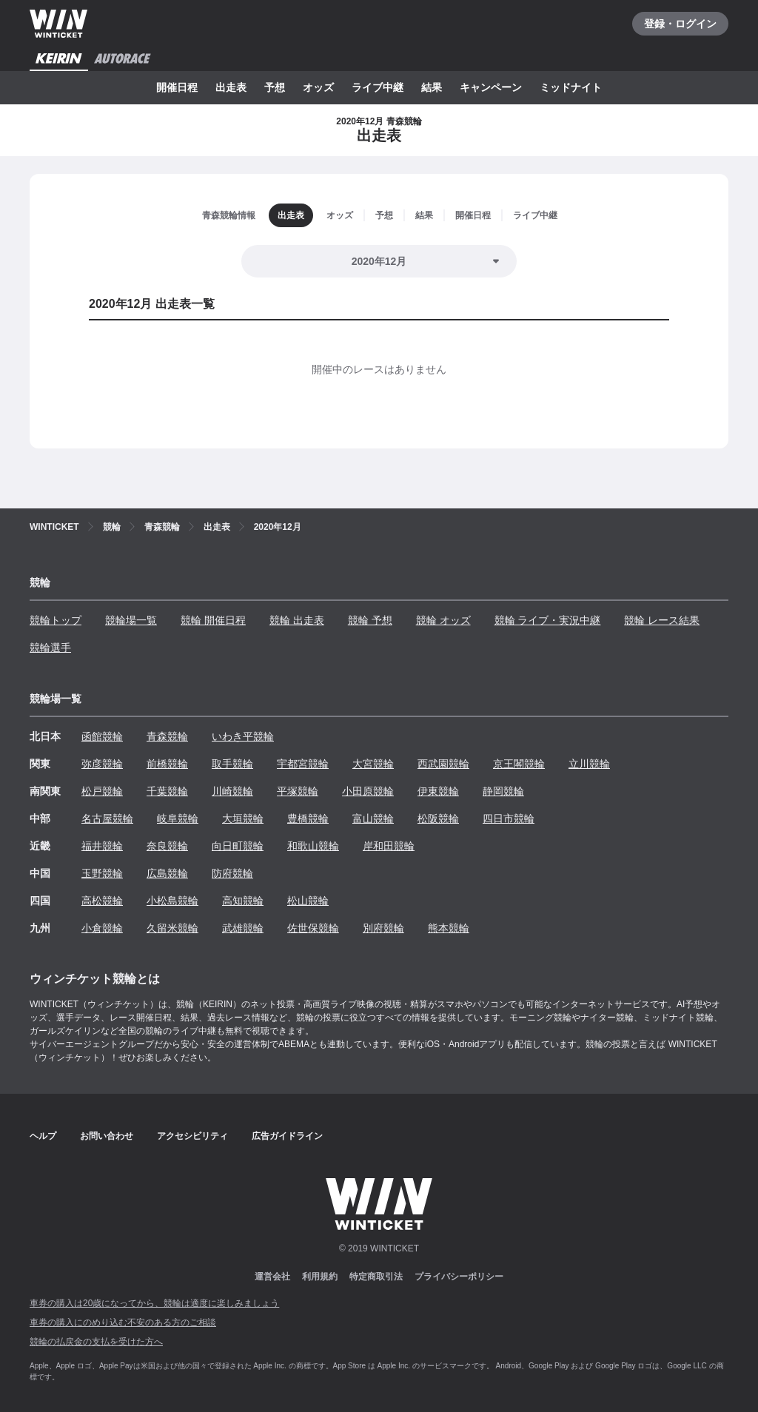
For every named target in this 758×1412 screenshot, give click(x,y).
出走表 (230, 87)
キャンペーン (491, 87)
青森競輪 (167, 736)
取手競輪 (232, 764)
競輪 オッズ (443, 620)
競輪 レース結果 (662, 620)
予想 (274, 87)
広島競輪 (167, 873)
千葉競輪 (167, 791)
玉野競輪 (102, 873)
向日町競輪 (238, 846)
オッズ (318, 87)
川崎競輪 (232, 791)
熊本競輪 (448, 928)
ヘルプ (43, 1136)
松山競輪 (308, 901)
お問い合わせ (106, 1136)
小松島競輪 (172, 901)
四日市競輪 (508, 818)
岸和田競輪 (389, 846)
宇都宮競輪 (303, 764)
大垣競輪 (243, 818)
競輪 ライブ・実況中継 (547, 620)
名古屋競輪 (107, 818)
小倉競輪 (102, 928)
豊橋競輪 (308, 818)
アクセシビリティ (192, 1136)
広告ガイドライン (287, 1136)
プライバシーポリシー (459, 1276)
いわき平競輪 (243, 736)
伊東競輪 (438, 791)
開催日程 (177, 87)
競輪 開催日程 (213, 620)
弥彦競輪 (102, 764)
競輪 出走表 (296, 620)
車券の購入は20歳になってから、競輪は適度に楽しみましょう (154, 1303)
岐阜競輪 (177, 818)
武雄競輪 (243, 928)
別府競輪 (383, 928)
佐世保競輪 (313, 928)
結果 (431, 87)
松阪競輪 (438, 818)
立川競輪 (589, 764)
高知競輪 (243, 901)
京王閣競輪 (519, 764)
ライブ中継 (377, 87)
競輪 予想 (370, 620)
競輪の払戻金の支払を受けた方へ (96, 1342)
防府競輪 (232, 873)
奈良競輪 (167, 846)
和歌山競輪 (313, 846)
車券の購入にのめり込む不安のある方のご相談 (123, 1322)
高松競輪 (102, 901)
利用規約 (320, 1276)
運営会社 (272, 1276)
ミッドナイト (571, 87)
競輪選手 (50, 647)
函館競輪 (102, 736)
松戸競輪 (102, 791)
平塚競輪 (297, 791)
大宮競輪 (373, 764)
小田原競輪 (368, 791)
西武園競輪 (443, 764)
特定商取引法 (376, 1276)
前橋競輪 (167, 764)
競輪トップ (55, 620)
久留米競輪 (172, 928)
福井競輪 (102, 846)
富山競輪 (373, 818)
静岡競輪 (503, 791)
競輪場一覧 (131, 620)
